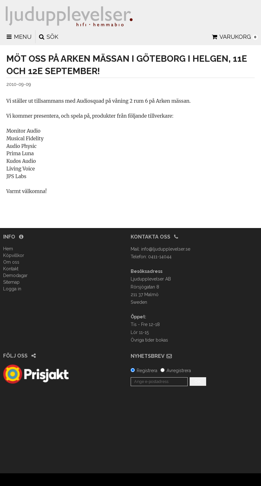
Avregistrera (178, 370)
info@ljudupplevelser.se (165, 249)
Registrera (147, 370)
